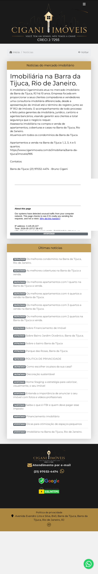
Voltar (83, 52)
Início (14, 52)
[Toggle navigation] (84, 4)
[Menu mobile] (49, 21)
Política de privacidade (49, 512)
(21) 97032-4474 (46, 471)
